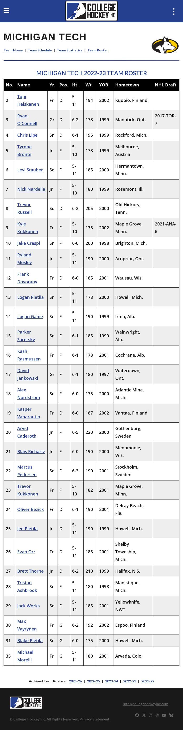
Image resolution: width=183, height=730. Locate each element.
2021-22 (147, 681)
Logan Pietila (30, 297)
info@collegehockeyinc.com (145, 703)
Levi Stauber (30, 170)
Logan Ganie (30, 316)
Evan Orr (26, 552)
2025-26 (75, 681)
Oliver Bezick (30, 509)
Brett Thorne (30, 571)
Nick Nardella (31, 189)
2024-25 (93, 681)
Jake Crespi (28, 243)
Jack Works (28, 606)
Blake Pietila (30, 640)
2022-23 (129, 681)
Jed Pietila (27, 528)
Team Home (13, 50)
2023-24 (111, 681)
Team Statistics (69, 50)
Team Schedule (40, 50)
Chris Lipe (27, 135)
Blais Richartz (31, 451)
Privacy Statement (94, 719)
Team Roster (97, 50)
